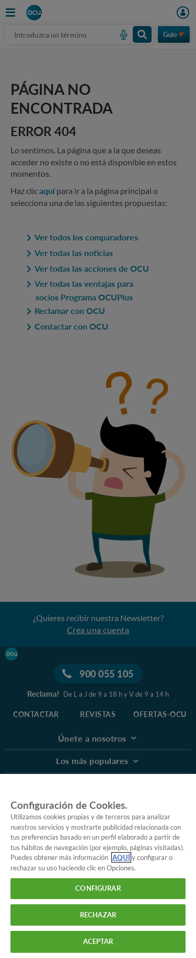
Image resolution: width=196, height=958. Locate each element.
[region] (98, 866)
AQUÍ (121, 857)
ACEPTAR (98, 941)
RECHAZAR (98, 915)
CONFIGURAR (97, 888)
